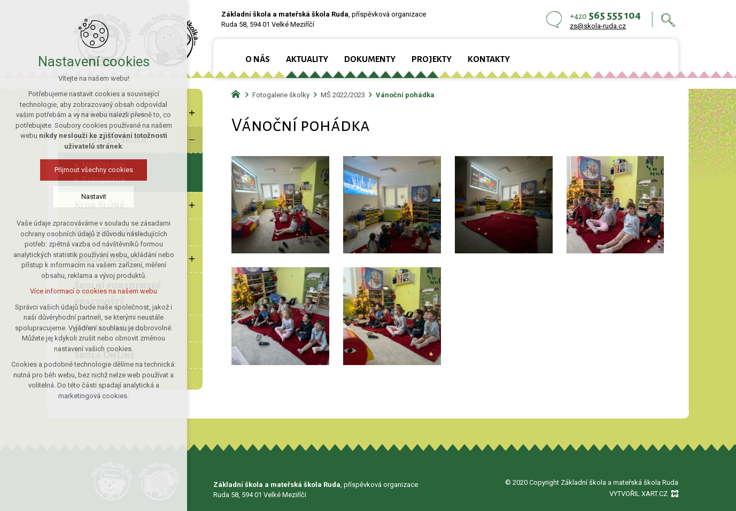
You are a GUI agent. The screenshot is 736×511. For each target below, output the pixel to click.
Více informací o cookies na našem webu (81, 291)
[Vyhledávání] (668, 19)
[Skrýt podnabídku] (192, 139)
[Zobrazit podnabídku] (192, 112)
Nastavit (82, 196)
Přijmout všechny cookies (82, 170)
